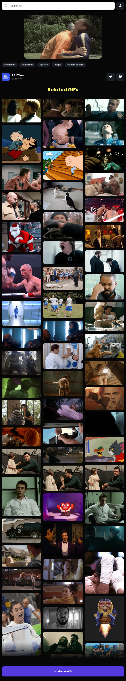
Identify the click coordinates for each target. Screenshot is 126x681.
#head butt (27, 64)
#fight (57, 64)
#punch (44, 64)
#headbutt (9, 64)
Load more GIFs (63, 671)
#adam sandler (75, 64)
